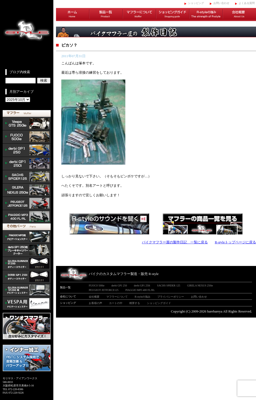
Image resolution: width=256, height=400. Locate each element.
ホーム (72, 14)
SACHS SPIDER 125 (27, 177)
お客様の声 (95, 303)
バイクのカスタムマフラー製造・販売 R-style (124, 274)
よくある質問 (247, 3)
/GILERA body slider (27, 263)
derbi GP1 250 (27, 150)
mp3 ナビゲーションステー (27, 237)
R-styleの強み (206, 14)
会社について (68, 296)
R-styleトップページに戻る (235, 242)
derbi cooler (27, 250)
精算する (134, 303)
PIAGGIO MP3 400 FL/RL (27, 216)
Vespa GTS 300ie (27, 123)
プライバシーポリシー (170, 296)
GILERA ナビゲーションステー (27, 290)
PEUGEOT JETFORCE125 (27, 203)
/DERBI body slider (27, 277)
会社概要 (239, 14)
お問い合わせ (221, 3)
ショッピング (196, 3)
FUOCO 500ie (27, 137)
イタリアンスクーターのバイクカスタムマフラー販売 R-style (27, 34)
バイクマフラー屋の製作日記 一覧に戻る (175, 242)
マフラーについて (139, 14)
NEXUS (27, 190)
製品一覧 (106, 14)
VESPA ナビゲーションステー (27, 303)
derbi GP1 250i (27, 163)
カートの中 (115, 303)
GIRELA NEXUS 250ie (200, 285)
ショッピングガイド (172, 14)
